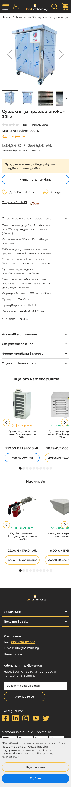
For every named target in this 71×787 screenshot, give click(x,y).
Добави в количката (22, 560)
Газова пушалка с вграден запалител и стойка (22, 536)
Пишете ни (13, 654)
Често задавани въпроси (23, 353)
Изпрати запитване (35, 179)
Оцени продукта (35, 125)
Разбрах (35, 778)
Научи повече (35, 767)
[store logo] (35, 7)
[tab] (35, 218)
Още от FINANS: (14, 202)
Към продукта (22, 457)
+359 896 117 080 (23, 642)
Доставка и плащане (19, 334)
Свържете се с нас (17, 344)
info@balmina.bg (26, 648)
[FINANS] (35, 202)
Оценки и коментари (20, 363)
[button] (9, 54)
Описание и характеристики (27, 218)
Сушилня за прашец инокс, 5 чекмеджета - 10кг (22, 434)
